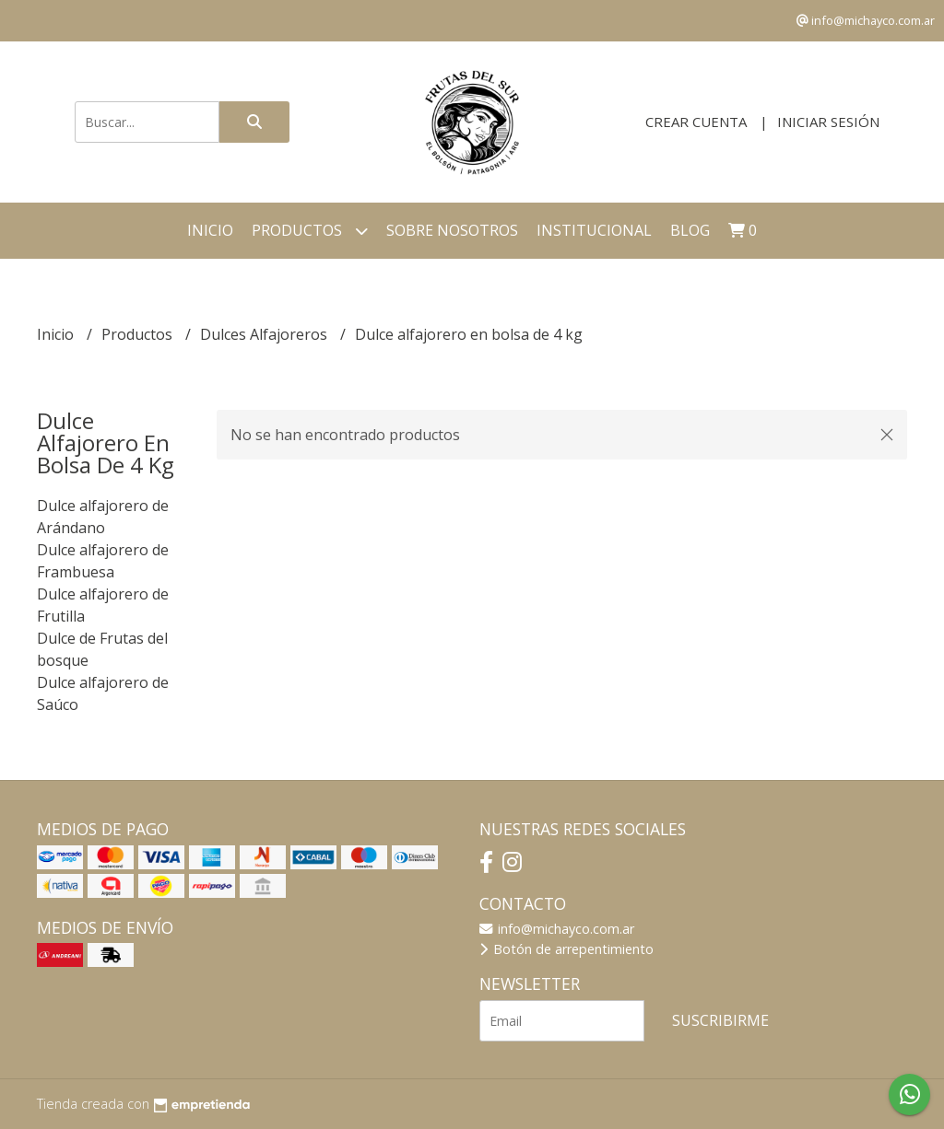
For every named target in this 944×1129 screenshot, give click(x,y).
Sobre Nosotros (452, 230)
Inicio (210, 230)
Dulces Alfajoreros (265, 334)
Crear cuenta (696, 121)
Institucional (594, 230)
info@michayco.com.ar (556, 928)
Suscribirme (720, 1020)
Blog (690, 230)
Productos (310, 231)
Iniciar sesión (828, 121)
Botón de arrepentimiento (566, 949)
